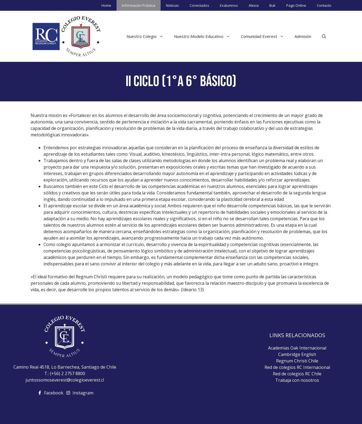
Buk (272, 5)
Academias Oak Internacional (297, 348)
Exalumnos (229, 5)
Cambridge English (297, 354)
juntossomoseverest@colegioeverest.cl (65, 380)
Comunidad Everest (265, 36)
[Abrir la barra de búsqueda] (324, 36)
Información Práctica (138, 5)
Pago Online (296, 5)
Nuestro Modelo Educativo (205, 36)
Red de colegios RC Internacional (297, 367)
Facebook (53, 393)
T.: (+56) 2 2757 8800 (64, 373)
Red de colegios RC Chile (297, 374)
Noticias (172, 5)
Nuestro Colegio (147, 36)
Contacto (324, 5)
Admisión (303, 36)
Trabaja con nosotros (297, 380)
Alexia (254, 5)
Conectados (199, 5)
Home (106, 5)
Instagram (83, 393)
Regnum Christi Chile (297, 361)
